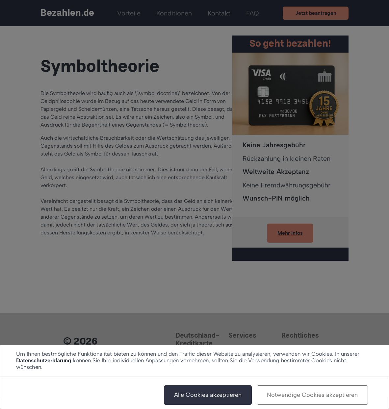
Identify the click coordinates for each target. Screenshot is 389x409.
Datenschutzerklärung (43, 360)
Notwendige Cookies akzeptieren (312, 394)
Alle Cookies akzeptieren (208, 394)
